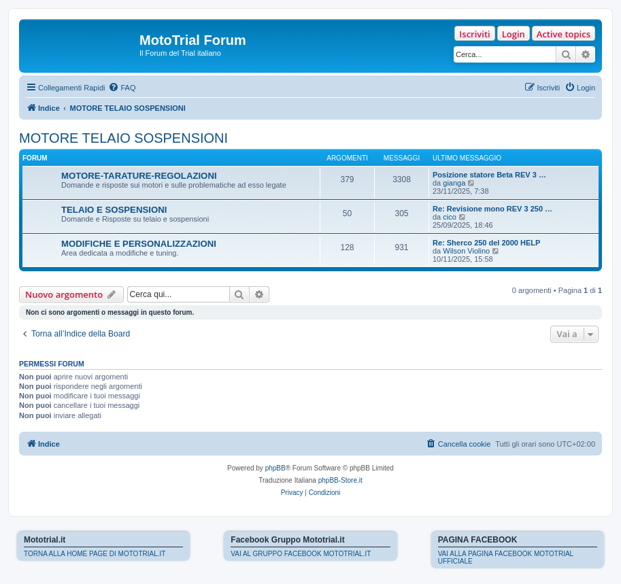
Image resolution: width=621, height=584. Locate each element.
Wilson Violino (466, 251)
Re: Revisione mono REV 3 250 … (492, 209)
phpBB (275, 468)
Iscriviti (474, 34)
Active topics (563, 34)
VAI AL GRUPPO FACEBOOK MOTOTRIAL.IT (301, 553)
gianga (454, 183)
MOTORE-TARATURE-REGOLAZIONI (139, 176)
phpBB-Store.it (340, 480)
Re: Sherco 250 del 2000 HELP (486, 243)
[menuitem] (121, 88)
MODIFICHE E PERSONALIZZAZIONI (138, 244)
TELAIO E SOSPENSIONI (114, 210)
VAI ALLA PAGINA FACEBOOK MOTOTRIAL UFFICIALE (505, 557)
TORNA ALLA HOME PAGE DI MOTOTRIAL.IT (94, 553)
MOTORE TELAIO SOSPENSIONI (123, 138)
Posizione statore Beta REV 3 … (489, 175)
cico (449, 217)
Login (513, 34)
